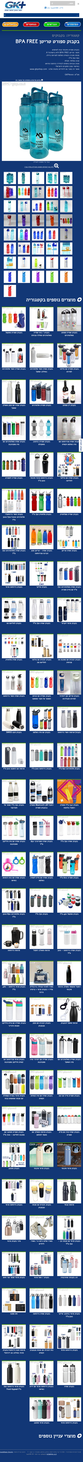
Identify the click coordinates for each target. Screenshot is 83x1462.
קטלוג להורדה (81, 445)
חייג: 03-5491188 (54, 7)
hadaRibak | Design (6, 1452)
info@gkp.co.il (52, 1454)
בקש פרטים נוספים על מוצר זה (29, 80)
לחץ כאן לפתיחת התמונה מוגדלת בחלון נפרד (41, 167)
